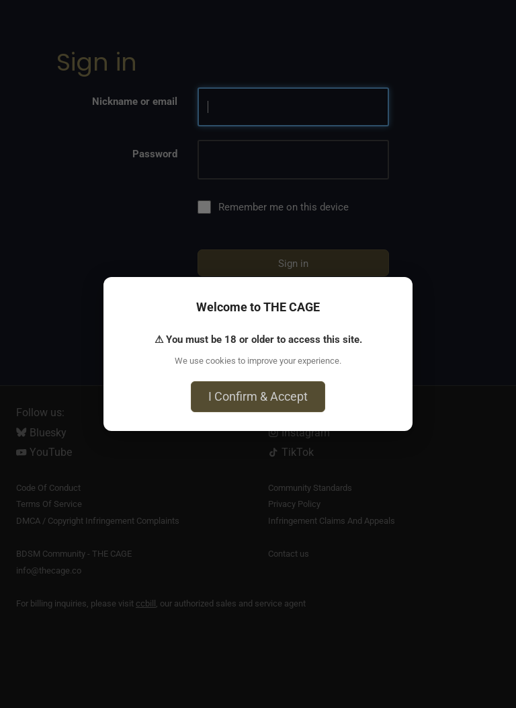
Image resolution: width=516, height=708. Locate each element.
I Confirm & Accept (258, 396)
